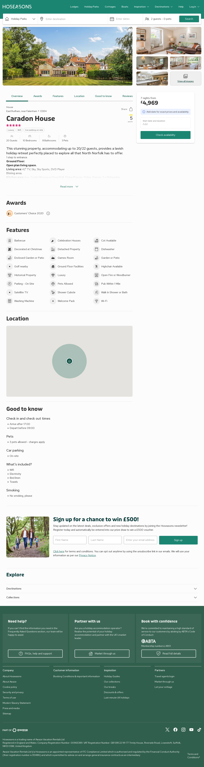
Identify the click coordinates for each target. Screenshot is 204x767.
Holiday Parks (91, 6)
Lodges (74, 6)
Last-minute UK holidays (116, 697)
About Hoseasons (12, 676)
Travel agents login (164, 676)
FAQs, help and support (35, 654)
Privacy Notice (87, 555)
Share (127, 109)
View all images (185, 78)
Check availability (165, 135)
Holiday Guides (112, 676)
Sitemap (7, 713)
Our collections (112, 681)
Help (181, 6)
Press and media (11, 708)
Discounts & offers (113, 692)
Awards (37, 96)
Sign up (178, 540)
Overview (17, 96)
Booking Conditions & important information (76, 676)
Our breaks (110, 686)
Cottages (110, 6)
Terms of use (9, 697)
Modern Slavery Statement (17, 702)
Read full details (168, 654)
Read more (69, 187)
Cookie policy (10, 686)
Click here (58, 551)
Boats (125, 6)
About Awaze (9, 681)
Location (79, 96)
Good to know (103, 96)
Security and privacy (13, 692)
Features (58, 96)
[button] (20, 19)
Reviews (127, 96)
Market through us (102, 654)
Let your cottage (163, 686)
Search (189, 19)
